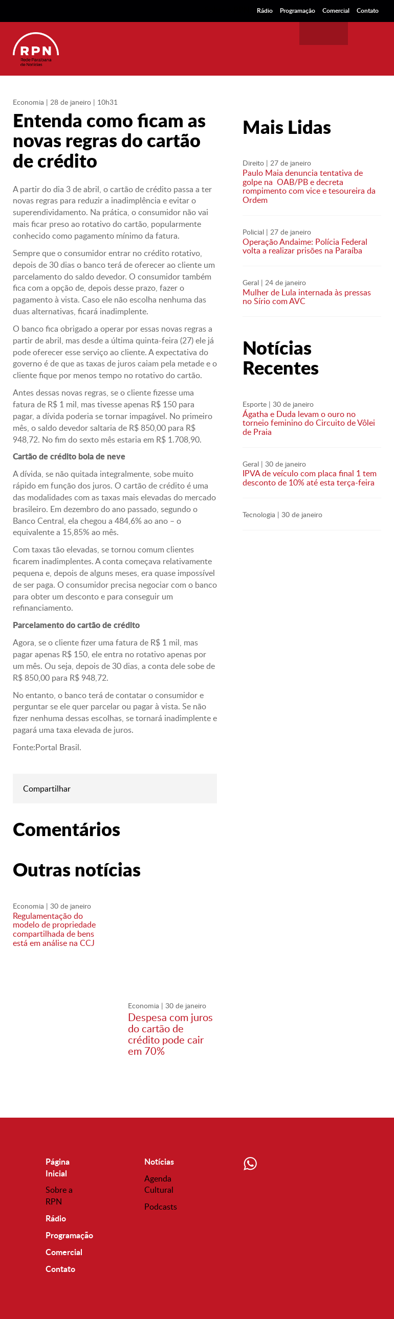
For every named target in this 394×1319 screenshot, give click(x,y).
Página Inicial (58, 1167)
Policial (253, 232)
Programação (297, 10)
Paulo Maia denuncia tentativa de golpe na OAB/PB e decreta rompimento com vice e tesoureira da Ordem (309, 186)
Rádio (265, 10)
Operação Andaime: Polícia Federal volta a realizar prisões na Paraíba (305, 246)
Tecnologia (259, 514)
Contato (368, 10)
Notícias (159, 1161)
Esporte (255, 404)
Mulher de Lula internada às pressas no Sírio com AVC (307, 297)
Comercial (335, 10)
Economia (28, 102)
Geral (251, 282)
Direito (253, 163)
